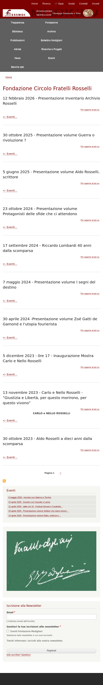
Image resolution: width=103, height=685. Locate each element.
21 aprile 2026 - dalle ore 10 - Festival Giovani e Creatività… (35, 506)
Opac (59, 3)
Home (35, 3)
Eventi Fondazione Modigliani (26, 631)
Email (10, 612)
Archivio (51, 31)
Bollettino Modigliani (51, 40)
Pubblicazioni (17, 40)
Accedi (95, 3)
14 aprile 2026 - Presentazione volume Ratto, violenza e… (34, 515)
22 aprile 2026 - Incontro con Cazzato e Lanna (29, 502)
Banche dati (17, 66)
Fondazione (51, 22)
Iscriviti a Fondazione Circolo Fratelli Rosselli (4, 481)
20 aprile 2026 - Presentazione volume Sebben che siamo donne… (38, 511)
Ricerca (46, 3)
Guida (71, 3)
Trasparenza (17, 22)
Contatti (83, 3)
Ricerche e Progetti (51, 49)
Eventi (51, 58)
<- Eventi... (10, 116)
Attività (17, 49)
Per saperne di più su (90, 110)
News (17, 58)
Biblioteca (17, 31)
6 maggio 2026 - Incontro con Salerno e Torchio (29, 497)
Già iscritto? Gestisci (19, 654)
